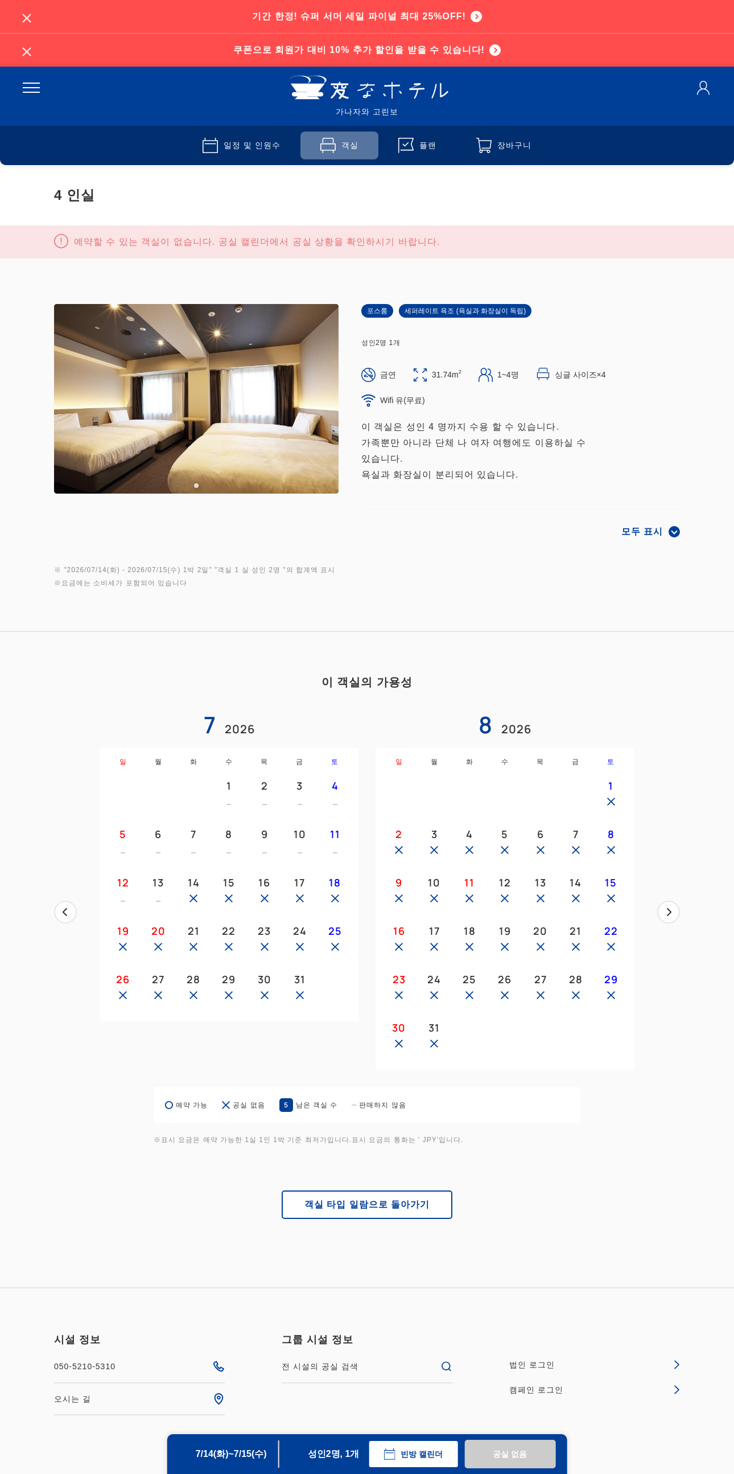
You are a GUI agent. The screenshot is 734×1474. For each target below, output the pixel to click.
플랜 (417, 145)
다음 (668, 912)
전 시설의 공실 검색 (367, 1366)
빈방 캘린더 (413, 1454)
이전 (65, 912)
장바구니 (503, 145)
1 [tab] (196, 485)
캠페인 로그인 (594, 1389)
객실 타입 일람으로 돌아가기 (367, 1204)
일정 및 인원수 (242, 145)
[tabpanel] (196, 399)
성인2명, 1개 (334, 1454)
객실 (339, 145)
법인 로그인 (594, 1364)
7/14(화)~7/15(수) (231, 1454)
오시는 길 (139, 1399)
